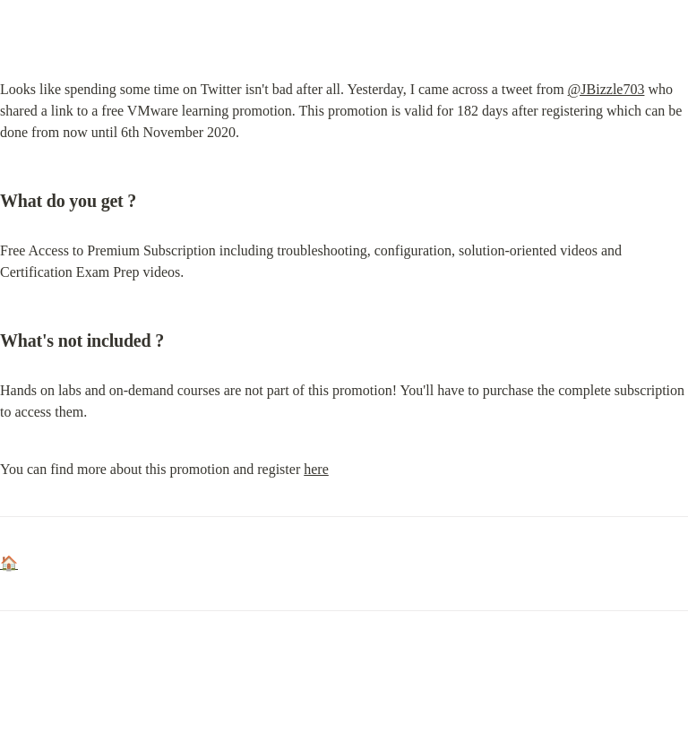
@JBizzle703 (606, 89)
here (316, 469)
